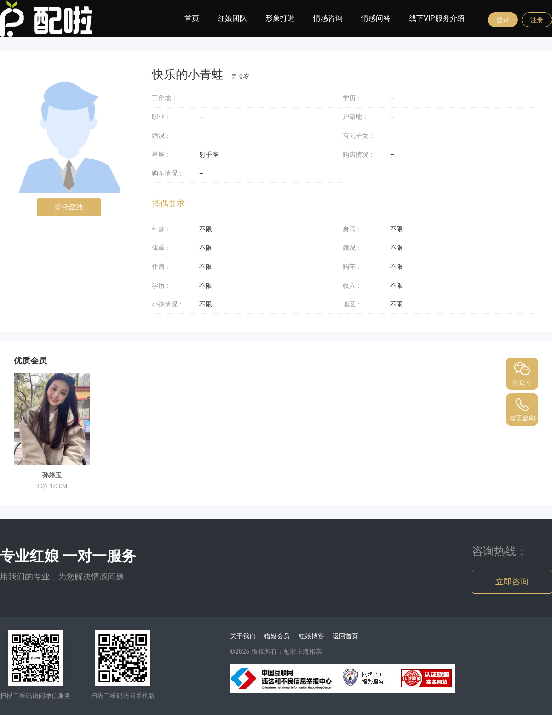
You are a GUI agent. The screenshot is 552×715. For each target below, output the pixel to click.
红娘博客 (311, 636)
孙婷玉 (52, 475)
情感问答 (376, 18)
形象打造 (280, 18)
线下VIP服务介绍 (437, 18)
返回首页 (345, 636)
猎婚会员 (277, 636)
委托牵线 (69, 207)
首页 (191, 18)
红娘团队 (232, 18)
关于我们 (243, 636)
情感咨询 (328, 18)
